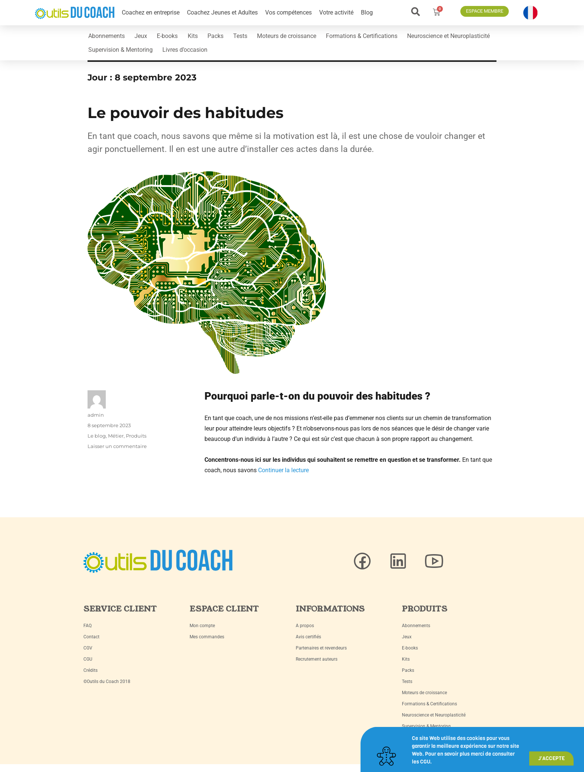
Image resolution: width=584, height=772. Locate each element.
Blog (367, 12)
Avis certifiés (308, 643)
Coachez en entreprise (151, 12)
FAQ (87, 632)
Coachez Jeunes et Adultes (222, 12)
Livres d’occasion (290, 54)
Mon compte (202, 632)
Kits (211, 37)
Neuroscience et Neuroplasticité (132, 54)
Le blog (97, 442)
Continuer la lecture (283, 476)
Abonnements (109, 37)
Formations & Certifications (400, 37)
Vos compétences (288, 12)
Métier (116, 442)
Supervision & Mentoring (220, 54)
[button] (415, 12)
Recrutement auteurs (316, 665)
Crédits (90, 677)
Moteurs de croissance (320, 37)
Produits (136, 442)
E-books (180, 37)
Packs (239, 37)
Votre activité (336, 12)
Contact (91, 643)
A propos (305, 632)
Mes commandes (207, 643)
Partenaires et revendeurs (321, 654)
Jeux (148, 37)
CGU (87, 665)
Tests (268, 37)
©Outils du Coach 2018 (106, 688)
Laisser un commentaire (117, 453)
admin (96, 422)
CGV (87, 654)
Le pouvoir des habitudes (185, 119)
